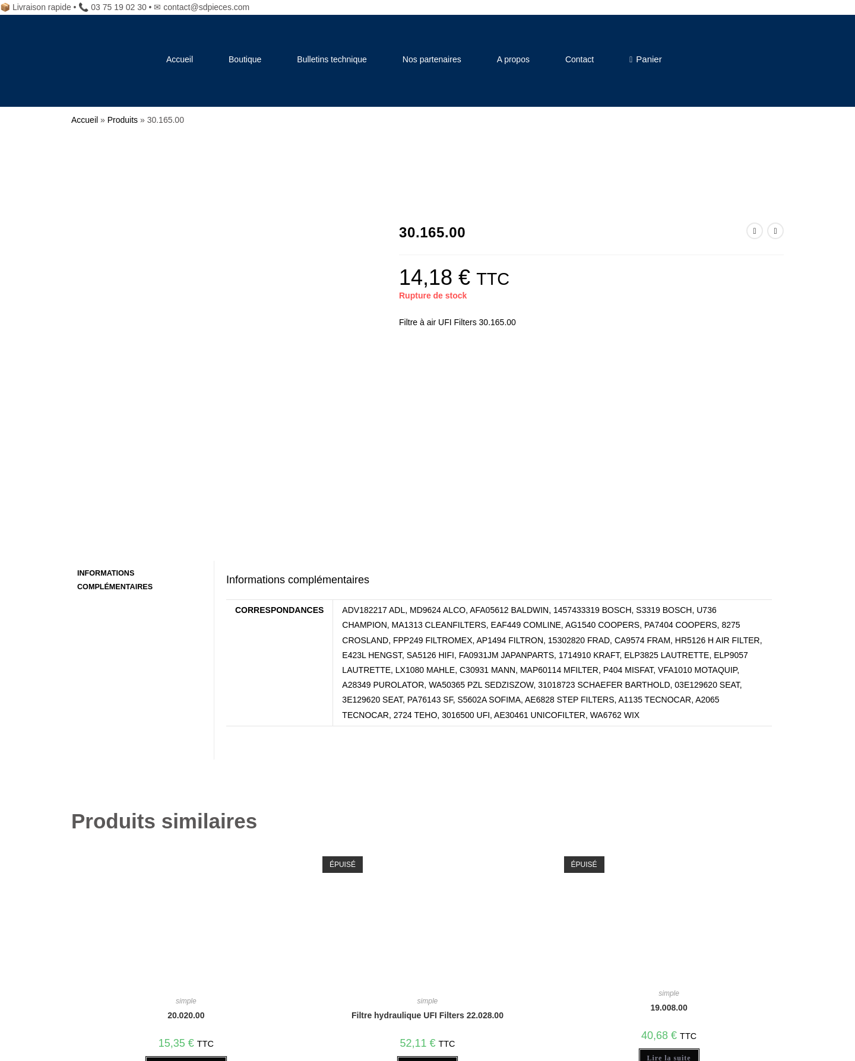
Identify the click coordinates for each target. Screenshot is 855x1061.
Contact (579, 59)
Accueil (179, 59)
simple (186, 821)
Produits (122, 120)
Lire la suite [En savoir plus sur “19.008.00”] (669, 878)
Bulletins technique (332, 59)
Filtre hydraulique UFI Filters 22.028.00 (428, 835)
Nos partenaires (432, 59)
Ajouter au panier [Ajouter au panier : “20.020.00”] (186, 886)
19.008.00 (668, 828)
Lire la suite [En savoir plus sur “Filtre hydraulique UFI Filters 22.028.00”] (427, 886)
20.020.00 (185, 835)
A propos (513, 59)
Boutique (245, 59)
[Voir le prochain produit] (775, 231)
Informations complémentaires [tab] (115, 400)
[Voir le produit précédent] (754, 231)
